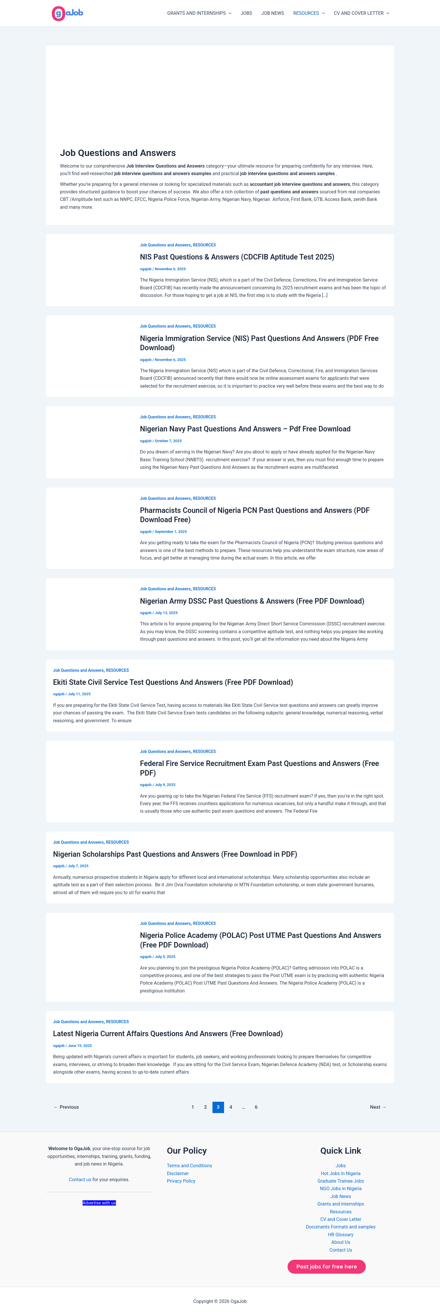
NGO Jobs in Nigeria (341, 1188)
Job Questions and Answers (165, 245)
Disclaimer (178, 1173)
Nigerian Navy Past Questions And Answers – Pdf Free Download (245, 429)
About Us (340, 1242)
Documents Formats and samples (341, 1227)
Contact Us (340, 1250)
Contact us (80, 1179)
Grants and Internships (340, 1204)
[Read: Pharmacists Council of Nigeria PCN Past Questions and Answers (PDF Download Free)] (89, 528)
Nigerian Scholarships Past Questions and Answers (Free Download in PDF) (175, 854)
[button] (229, 13)
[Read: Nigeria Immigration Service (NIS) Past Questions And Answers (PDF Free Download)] (89, 356)
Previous (66, 1107)
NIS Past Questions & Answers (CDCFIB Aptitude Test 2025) (237, 257)
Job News (340, 1196)
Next (378, 1107)
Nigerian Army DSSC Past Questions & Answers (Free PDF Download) (252, 601)
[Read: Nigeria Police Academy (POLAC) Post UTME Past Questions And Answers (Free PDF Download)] (89, 957)
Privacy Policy (181, 1181)
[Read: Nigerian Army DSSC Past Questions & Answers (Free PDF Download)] (89, 614)
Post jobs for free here (326, 1267)
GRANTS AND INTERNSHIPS (199, 13)
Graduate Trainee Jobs (341, 1181)
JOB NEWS (272, 13)
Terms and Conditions (189, 1165)
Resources (341, 1212)
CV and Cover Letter (340, 1219)
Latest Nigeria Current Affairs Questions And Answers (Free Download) (168, 1034)
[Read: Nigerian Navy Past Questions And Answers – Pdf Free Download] (89, 442)
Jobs (341, 1165)
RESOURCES (309, 13)
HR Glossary (341, 1234)
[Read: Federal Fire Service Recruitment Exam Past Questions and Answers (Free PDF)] (89, 781)
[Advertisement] (220, 103)
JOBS (246, 13)
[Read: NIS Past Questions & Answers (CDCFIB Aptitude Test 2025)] (89, 270)
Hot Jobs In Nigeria (341, 1173)
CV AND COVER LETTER (361, 13)
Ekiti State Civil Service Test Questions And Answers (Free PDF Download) (173, 682)
